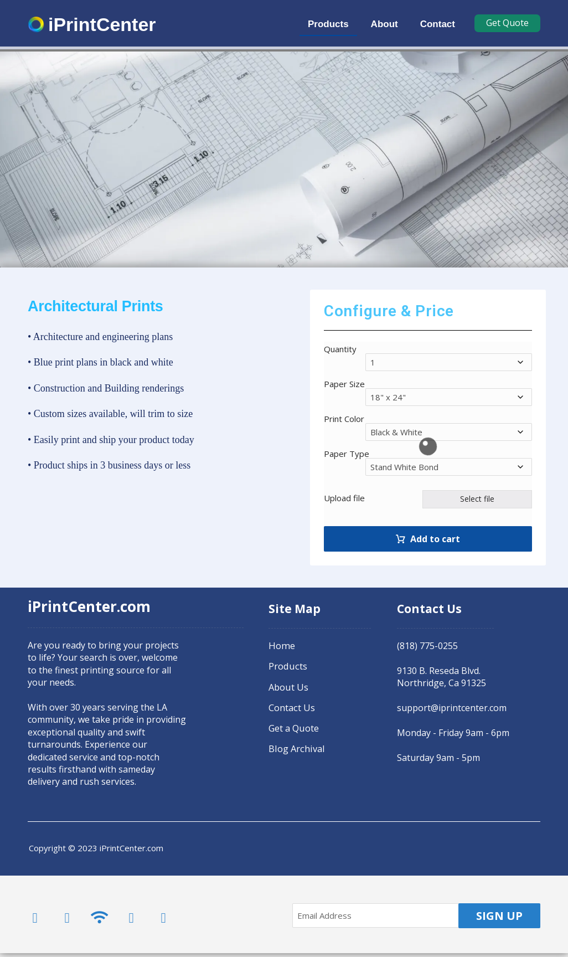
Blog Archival (295, 746)
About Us (287, 686)
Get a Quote (293, 727)
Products (287, 666)
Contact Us (291, 707)
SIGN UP (499, 919)
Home (280, 646)
